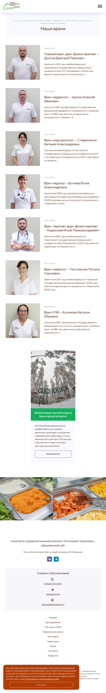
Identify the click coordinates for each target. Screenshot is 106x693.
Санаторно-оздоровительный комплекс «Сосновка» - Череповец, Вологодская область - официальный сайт (18, 6)
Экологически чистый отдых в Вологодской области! (53, 414)
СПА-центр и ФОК (53, 627)
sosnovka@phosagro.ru (53, 604)
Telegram (56, 559)
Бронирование (53, 622)
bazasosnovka (53, 594)
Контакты (53, 650)
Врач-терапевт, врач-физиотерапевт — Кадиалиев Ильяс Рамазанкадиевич (71, 228)
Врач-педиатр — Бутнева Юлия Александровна (66, 185)
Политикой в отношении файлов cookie (42, 679)
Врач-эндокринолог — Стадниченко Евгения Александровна (70, 142)
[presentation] (7, 507)
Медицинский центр (53, 631)
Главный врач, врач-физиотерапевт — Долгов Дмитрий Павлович (71, 56)
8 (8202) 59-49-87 (53, 583)
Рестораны (53, 636)
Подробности (53, 454)
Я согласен (41, 685)
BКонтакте (49, 559)
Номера (53, 617)
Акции (53, 646)
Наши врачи (49, 48)
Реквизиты (53, 655)
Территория (53, 641)
